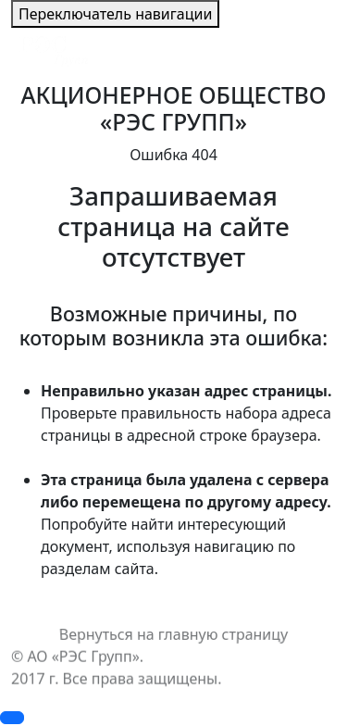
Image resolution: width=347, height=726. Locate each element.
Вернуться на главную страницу (173, 634)
